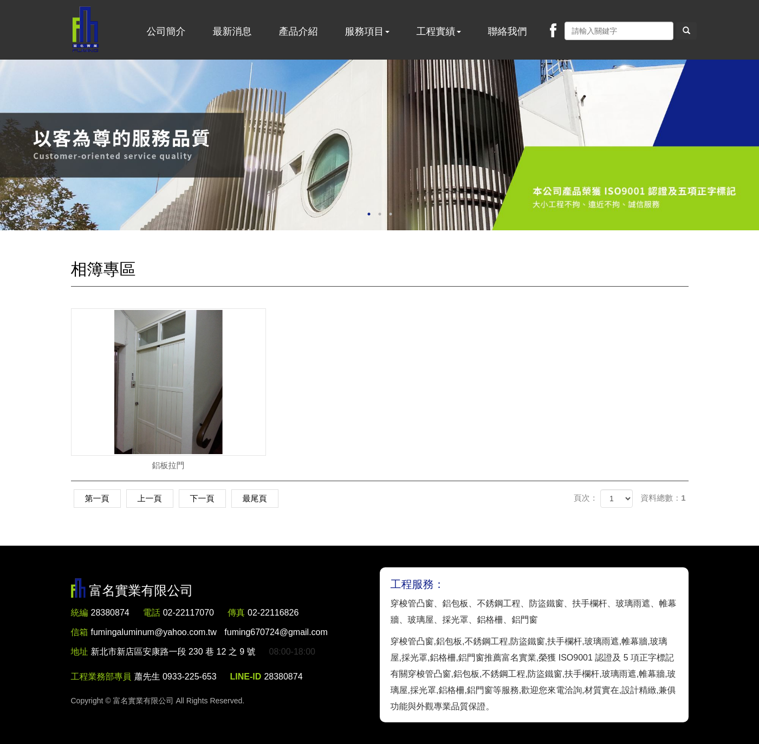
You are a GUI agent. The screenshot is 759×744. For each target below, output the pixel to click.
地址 (79, 651)
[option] (379, 145)
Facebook (553, 30)
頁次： (586, 497)
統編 (79, 612)
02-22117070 (188, 612)
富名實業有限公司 (85, 29)
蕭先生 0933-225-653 (175, 676)
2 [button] (379, 214)
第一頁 (97, 498)
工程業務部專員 (101, 676)
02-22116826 (273, 612)
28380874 (110, 612)
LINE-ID (246, 676)
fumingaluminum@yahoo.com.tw (209, 632)
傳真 (236, 612)
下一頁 (202, 498)
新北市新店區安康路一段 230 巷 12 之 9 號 (173, 651)
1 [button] (369, 214)
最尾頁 (255, 498)
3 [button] (390, 214)
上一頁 (150, 498)
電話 (151, 612)
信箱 (79, 632)
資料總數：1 (662, 497)
